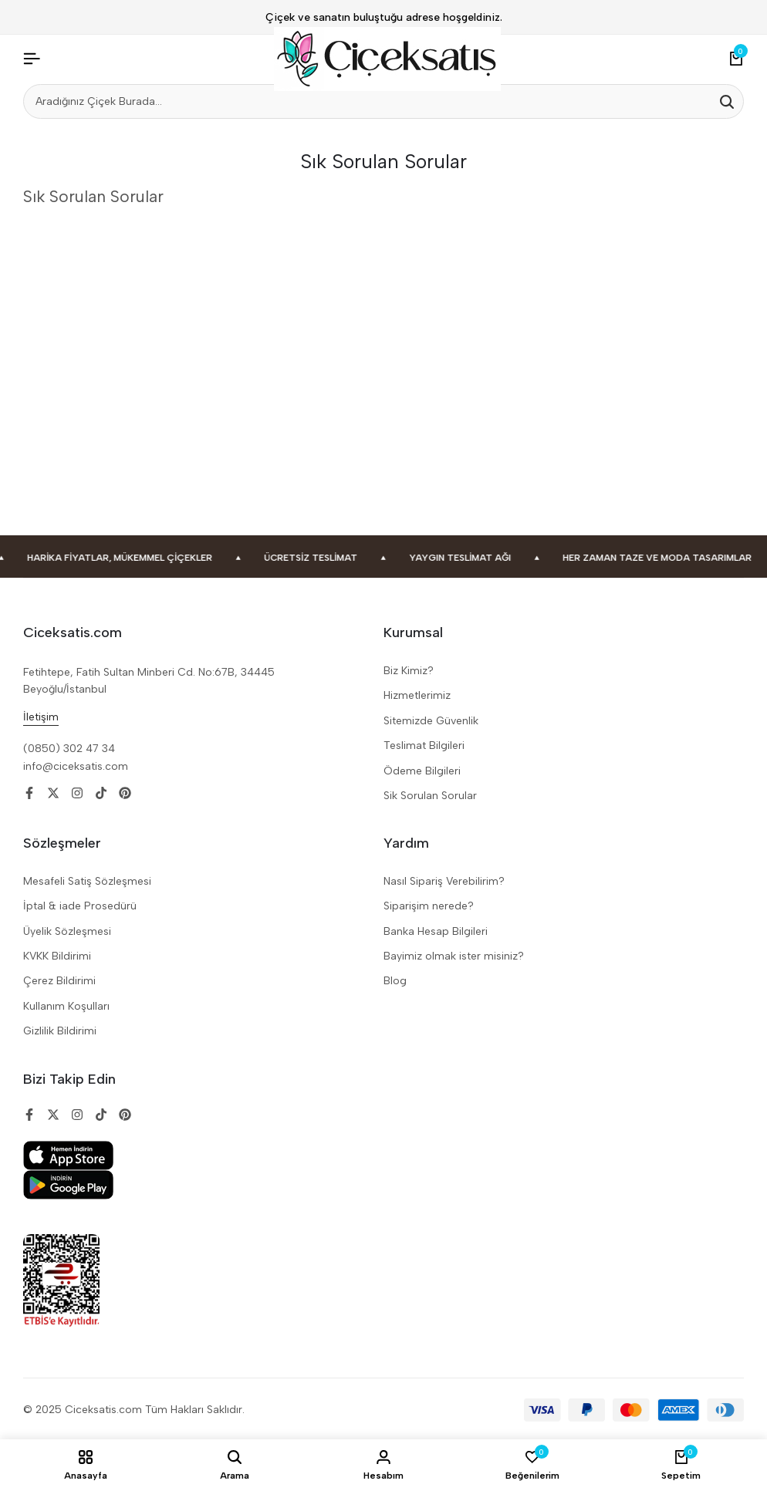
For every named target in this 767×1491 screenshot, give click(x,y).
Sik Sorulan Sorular (430, 795)
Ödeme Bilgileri (422, 771)
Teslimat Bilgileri (424, 745)
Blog (395, 980)
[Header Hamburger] (31, 59)
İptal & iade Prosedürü (80, 905)
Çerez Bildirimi (59, 980)
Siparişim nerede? (429, 905)
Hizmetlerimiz (417, 695)
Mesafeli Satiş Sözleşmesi (87, 881)
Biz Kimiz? (409, 670)
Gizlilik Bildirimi (59, 1030)
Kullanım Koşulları (66, 1006)
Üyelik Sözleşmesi (67, 931)
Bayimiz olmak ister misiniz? (454, 956)
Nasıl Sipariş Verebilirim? (444, 881)
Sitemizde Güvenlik (431, 720)
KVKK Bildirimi (57, 956)
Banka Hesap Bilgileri (436, 931)
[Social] (29, 793)
